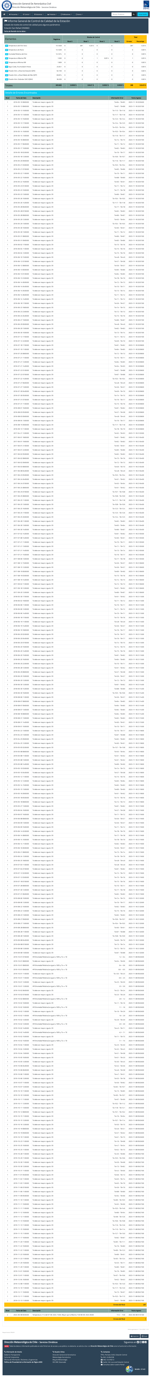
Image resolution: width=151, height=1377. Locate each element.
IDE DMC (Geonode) (59, 1362)
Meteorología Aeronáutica (62, 1357)
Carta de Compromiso (11, 1357)
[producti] (121, 14)
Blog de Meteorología (60, 1359)
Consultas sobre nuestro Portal (113, 1364)
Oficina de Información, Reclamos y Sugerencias (20, 1359)
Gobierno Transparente (12, 1354)
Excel (144, 1336)
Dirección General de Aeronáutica (64, 1354)
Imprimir (135, 1336)
